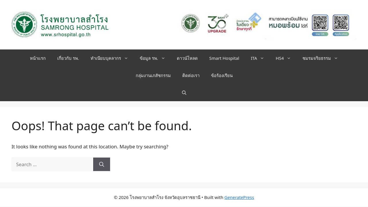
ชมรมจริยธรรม (323, 58)
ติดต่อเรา (191, 75)
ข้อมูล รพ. (155, 58)
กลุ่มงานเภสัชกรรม (153, 75)
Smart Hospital (224, 58)
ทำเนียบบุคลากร (112, 58)
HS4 (286, 58)
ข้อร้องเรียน (222, 75)
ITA (260, 58)
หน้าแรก (38, 58)
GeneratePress (239, 197)
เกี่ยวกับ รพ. (68, 58)
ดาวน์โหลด (187, 58)
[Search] (101, 164)
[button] (184, 92)
